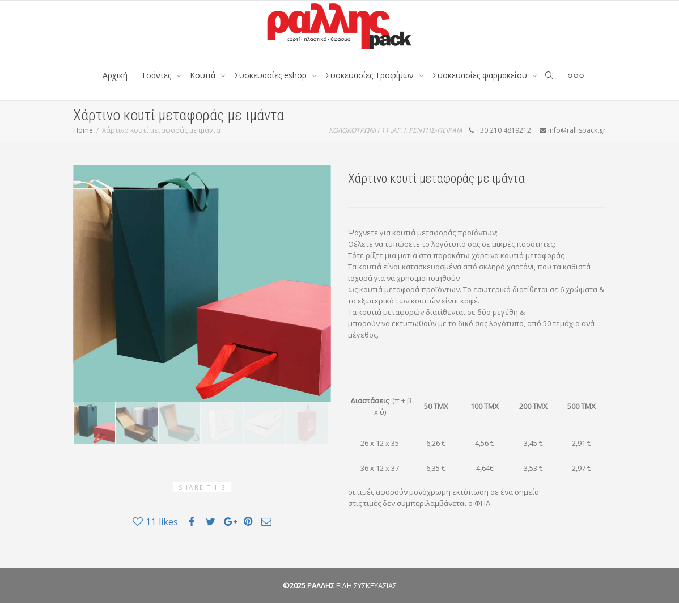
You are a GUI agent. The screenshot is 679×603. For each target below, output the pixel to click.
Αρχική (115, 75)
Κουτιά (204, 75)
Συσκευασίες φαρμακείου (480, 75)
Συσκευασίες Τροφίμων (370, 75)
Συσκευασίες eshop (271, 75)
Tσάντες (157, 75)
